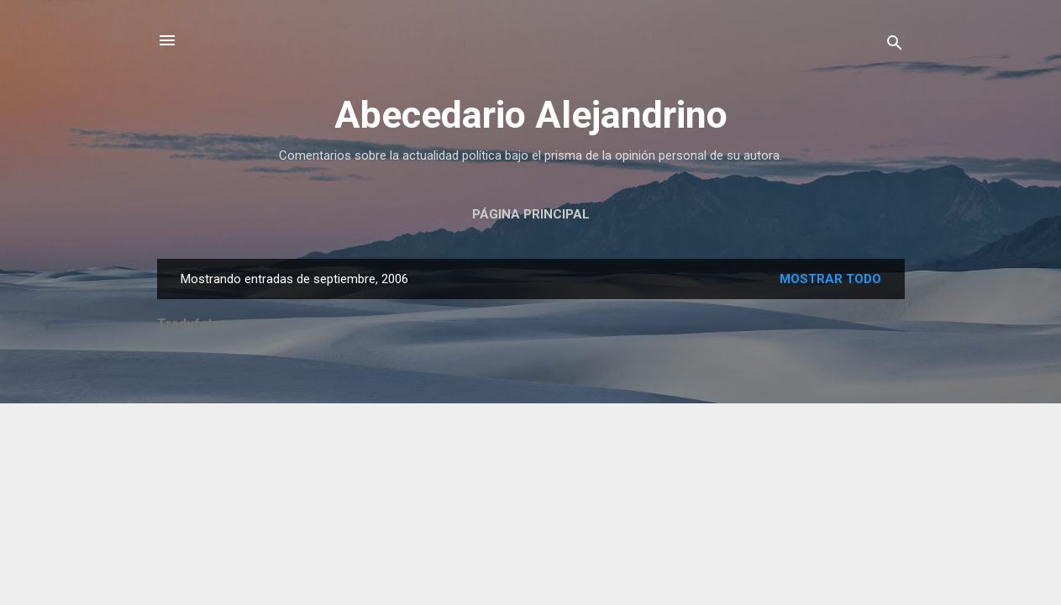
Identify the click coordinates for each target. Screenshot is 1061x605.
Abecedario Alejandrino (530, 114)
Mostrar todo (830, 279)
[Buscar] (895, 45)
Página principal (531, 214)
